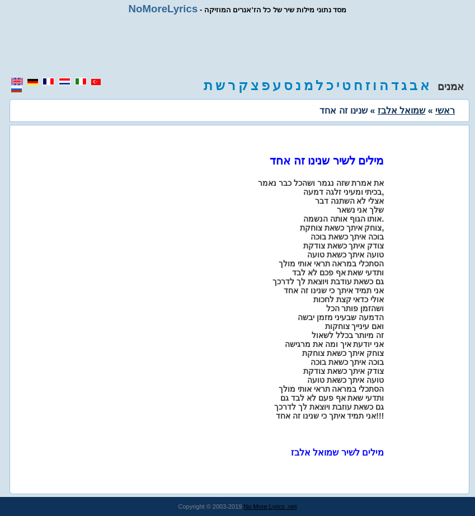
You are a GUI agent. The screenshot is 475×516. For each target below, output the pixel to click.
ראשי (445, 110)
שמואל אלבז (401, 110)
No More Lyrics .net (270, 506)
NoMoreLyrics (163, 9)
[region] (237, 46)
